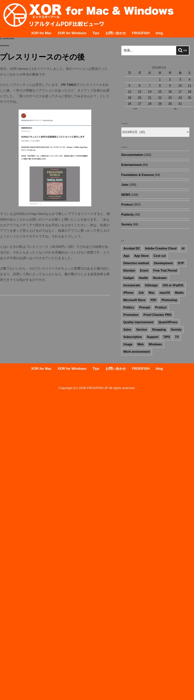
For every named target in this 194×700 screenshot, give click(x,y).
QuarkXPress (168, 322)
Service (141, 329)
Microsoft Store (134, 300)
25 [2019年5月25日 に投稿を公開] (189, 97)
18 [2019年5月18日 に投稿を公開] (189, 91)
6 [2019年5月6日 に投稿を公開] (140, 85)
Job (141, 292)
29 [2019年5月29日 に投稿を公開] (160, 103)
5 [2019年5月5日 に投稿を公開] (129, 85)
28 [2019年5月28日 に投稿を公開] (150, 103)
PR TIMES (68, 85)
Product (127, 204)
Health (143, 278)
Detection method (136, 263)
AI (183, 248)
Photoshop (169, 300)
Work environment (136, 351)
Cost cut (160, 255)
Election (129, 270)
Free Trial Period (165, 270)
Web (140, 344)
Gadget (128, 278)
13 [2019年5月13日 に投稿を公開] (139, 91)
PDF (153, 300)
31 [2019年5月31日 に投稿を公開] (180, 103)
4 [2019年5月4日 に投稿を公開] (189, 79)
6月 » (176, 109)
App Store (141, 255)
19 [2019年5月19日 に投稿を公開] (129, 97)
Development (163, 263)
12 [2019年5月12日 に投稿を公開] (129, 91)
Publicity (127, 214)
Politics (128, 307)
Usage (127, 344)
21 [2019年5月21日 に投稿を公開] (150, 97)
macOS (165, 292)
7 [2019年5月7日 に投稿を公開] (150, 85)
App (126, 255)
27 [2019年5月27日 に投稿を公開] (139, 103)
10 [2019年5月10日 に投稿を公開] (180, 85)
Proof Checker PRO (157, 314)
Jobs (124, 184)
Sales (127, 329)
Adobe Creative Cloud (161, 248)
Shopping (159, 329)
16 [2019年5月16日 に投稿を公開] (170, 91)
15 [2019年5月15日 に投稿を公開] (160, 91)
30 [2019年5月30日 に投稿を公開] (170, 103)
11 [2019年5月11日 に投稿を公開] (189, 85)
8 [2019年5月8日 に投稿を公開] (160, 85)
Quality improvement (138, 322)
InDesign (151, 285)
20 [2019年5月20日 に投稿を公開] (139, 97)
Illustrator (160, 278)
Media (179, 292)
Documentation (132, 154)
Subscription (132, 337)
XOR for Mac (41, 33)
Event (144, 270)
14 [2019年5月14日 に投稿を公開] (150, 91)
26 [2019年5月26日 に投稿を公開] (129, 103)
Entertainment (131, 164)
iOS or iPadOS (173, 285)
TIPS (166, 337)
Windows (155, 344)
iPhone (128, 292)
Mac (152, 292)
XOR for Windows (72, 33)
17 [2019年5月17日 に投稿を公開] (180, 91)
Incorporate (131, 285)
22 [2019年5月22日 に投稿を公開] (160, 97)
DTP (181, 263)
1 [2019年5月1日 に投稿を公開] (160, 79)
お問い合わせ (116, 33)
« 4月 (135, 109)
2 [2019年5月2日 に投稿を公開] (170, 79)
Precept (144, 307)
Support (152, 337)
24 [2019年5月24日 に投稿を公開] (180, 97)
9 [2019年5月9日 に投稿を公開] (170, 85)
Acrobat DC (131, 248)
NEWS (125, 194)
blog (159, 33)
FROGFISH (141, 33)
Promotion (130, 314)
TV (177, 337)
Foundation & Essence (137, 174)
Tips (95, 33)
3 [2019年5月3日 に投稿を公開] (180, 79)
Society (126, 224)
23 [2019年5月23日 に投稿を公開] (170, 97)
